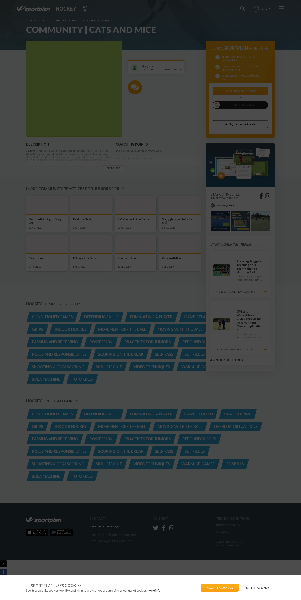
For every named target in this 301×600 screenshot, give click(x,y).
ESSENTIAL (257, 587)
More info (154, 590)
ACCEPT (220, 587)
